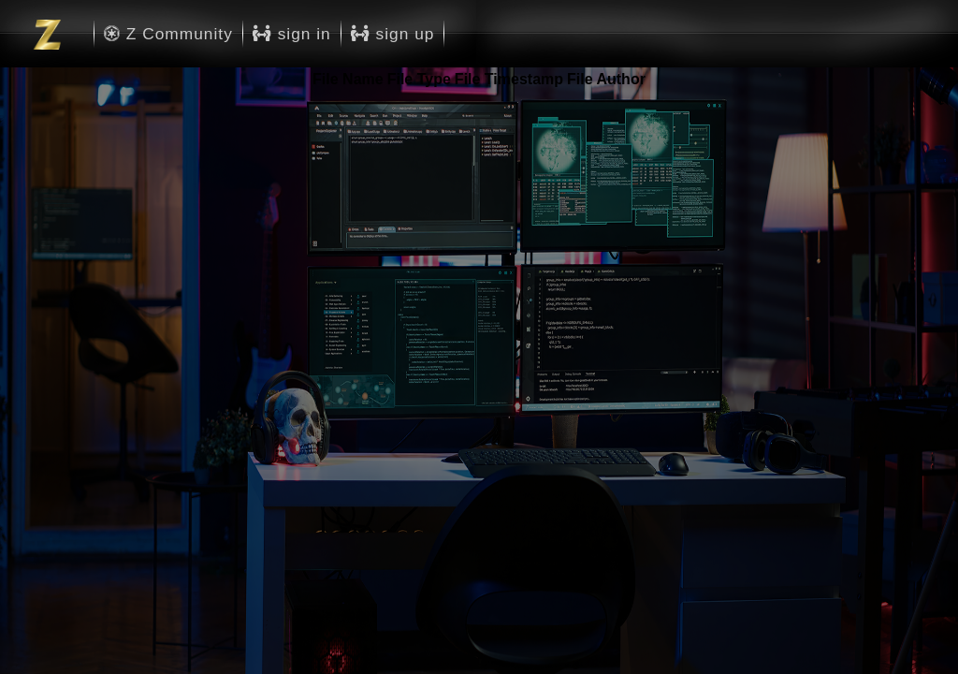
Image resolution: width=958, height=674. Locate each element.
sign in (292, 33)
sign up (393, 33)
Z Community (168, 33)
